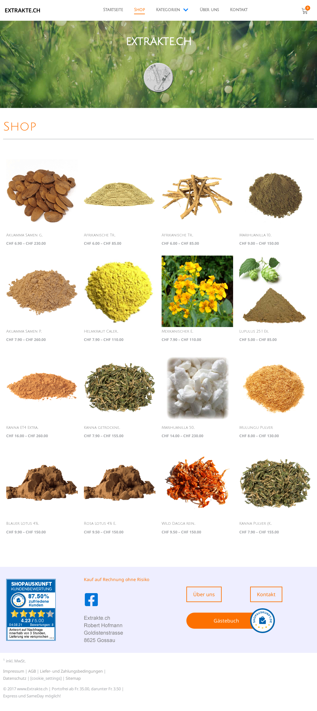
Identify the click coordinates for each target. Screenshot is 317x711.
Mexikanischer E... (177, 332)
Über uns (209, 10)
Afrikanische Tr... (99, 235)
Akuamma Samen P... (24, 332)
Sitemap (73, 678)
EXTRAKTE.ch (23, 10)
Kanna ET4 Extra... (22, 428)
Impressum (13, 671)
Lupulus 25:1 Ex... (254, 332)
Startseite (113, 10)
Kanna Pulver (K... (255, 524)
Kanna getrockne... (102, 428)
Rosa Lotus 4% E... (100, 524)
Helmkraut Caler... (101, 332)
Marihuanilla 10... (255, 235)
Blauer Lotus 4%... (22, 524)
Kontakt (239, 10)
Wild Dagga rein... (178, 524)
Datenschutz (14, 678)
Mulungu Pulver (256, 428)
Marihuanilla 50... (178, 428)
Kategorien (172, 10)
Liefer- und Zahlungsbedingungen (71, 671)
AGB (32, 671)
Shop (139, 10)
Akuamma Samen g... (24, 235)
